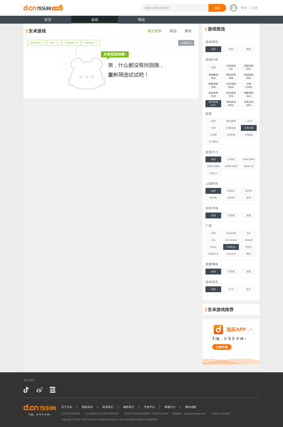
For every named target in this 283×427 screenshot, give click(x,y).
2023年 (231, 197)
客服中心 (170, 407)
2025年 (249, 190)
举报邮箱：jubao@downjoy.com (189, 413)
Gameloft (231, 233)
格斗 (54, 43)
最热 (188, 31)
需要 (248, 215)
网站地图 (190, 407)
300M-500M (231, 166)
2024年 (213, 197)
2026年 (231, 190)
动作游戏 (36, 43)
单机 (231, 49)
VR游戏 (249, 134)
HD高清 (231, 134)
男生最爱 (231, 121)
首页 (47, 20)
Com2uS (231, 253)
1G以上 (213, 173)
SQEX (248, 247)
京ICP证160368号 (70, 413)
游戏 (94, 21)
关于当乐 (66, 407)
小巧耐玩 (213, 141)
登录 (243, 7)
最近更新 (155, 31)
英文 (248, 289)
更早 (248, 197)
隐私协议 (87, 407)
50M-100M (248, 159)
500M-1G (249, 166)
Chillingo (90, 43)
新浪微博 (39, 390)
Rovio (213, 247)
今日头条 (52, 390)
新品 (173, 31)
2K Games (231, 240)
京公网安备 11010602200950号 (102, 413)
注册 (254, 7)
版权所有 (152, 419)
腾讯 (248, 253)
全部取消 (186, 43)
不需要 (231, 215)
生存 (213, 128)
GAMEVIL (213, 253)
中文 (231, 289)
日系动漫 (71, 43)
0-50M (231, 159)
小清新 (213, 134)
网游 (141, 20)
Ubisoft (248, 240)
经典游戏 (231, 128)
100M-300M (213, 166)
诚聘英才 (128, 407)
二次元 (248, 121)
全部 (213, 49)
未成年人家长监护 (220, 413)
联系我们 (108, 407)
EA (248, 233)
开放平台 (149, 407)
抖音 (26, 390)
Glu (213, 240)
